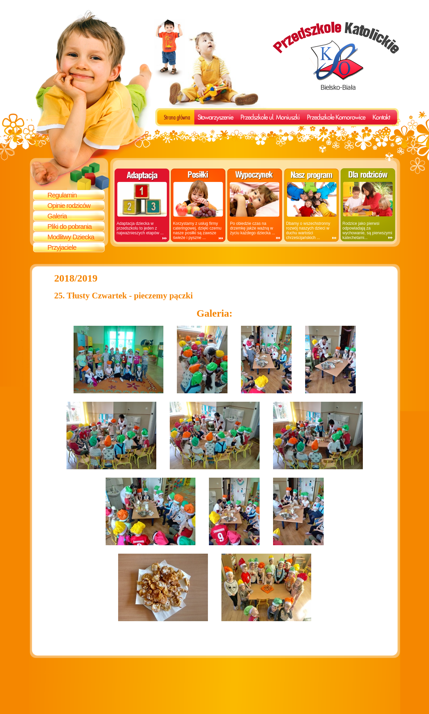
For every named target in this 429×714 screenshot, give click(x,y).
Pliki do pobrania (70, 226)
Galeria (57, 216)
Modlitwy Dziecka (71, 237)
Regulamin (62, 195)
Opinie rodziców (69, 205)
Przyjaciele (62, 247)
